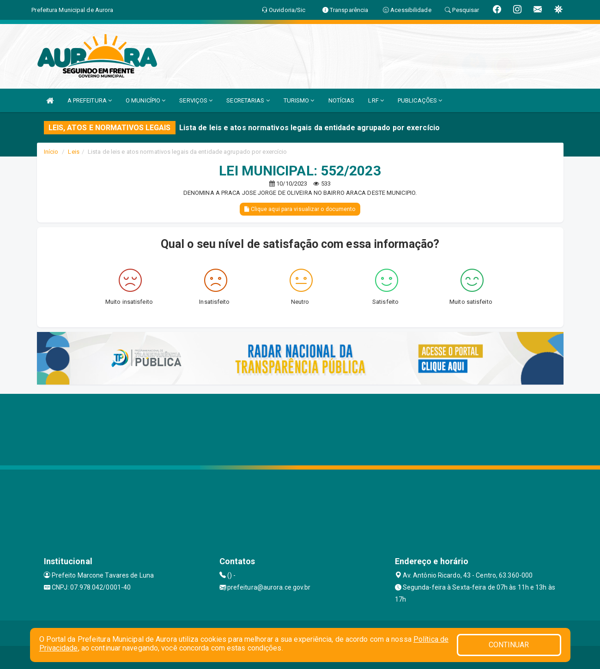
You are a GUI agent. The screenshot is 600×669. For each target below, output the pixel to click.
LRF (376, 100)
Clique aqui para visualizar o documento (299, 209)
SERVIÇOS (195, 100)
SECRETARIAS (247, 100)
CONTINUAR (509, 644)
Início (51, 151)
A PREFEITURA (89, 100)
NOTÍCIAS (341, 100)
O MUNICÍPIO (145, 100)
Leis (73, 151)
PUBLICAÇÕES (420, 100)
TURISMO (299, 100)
